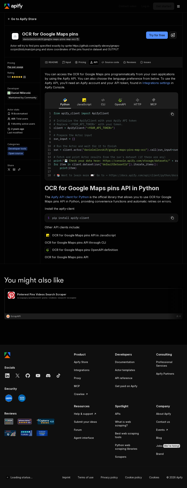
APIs (118, 413)
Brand (160, 453)
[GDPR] (8, 398)
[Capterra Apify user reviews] (45, 421)
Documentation (125, 362)
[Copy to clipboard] (172, 114)
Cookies (154, 477)
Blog (159, 437)
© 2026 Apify (175, 477)
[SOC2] (22, 398)
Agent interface (84, 437)
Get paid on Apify (126, 386)
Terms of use (86, 477)
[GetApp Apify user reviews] (8, 421)
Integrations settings (156, 83)
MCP (77, 386)
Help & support (85, 413)
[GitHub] (28, 375)
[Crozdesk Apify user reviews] (42, 433)
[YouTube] (38, 375)
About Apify (163, 413)
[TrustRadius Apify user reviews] (26, 433)
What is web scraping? (123, 423)
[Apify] (13, 6)
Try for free (157, 35)
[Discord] (48, 375)
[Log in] (145, 6)
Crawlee (81, 394)
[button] (87, 354)
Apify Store (81, 362)
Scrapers (120, 456)
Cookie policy (133, 477)
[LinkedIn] (7, 375)
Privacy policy (109, 477)
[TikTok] (58, 375)
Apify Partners (165, 373)
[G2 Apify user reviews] (10, 433)
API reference (123, 378)
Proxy (77, 378)
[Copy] (51, 39)
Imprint (66, 477)
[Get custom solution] (128, 6)
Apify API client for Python (70, 197)
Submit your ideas (85, 421)
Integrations (81, 370)
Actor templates (125, 370)
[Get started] (163, 6)
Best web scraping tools (127, 435)
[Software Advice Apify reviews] (25, 421)
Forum (78, 429)
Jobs (168, 446)
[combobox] (173, 35)
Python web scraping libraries (126, 447)
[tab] (51, 62)
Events (162, 429)
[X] (17, 375)
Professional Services (164, 363)
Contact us (163, 421)
